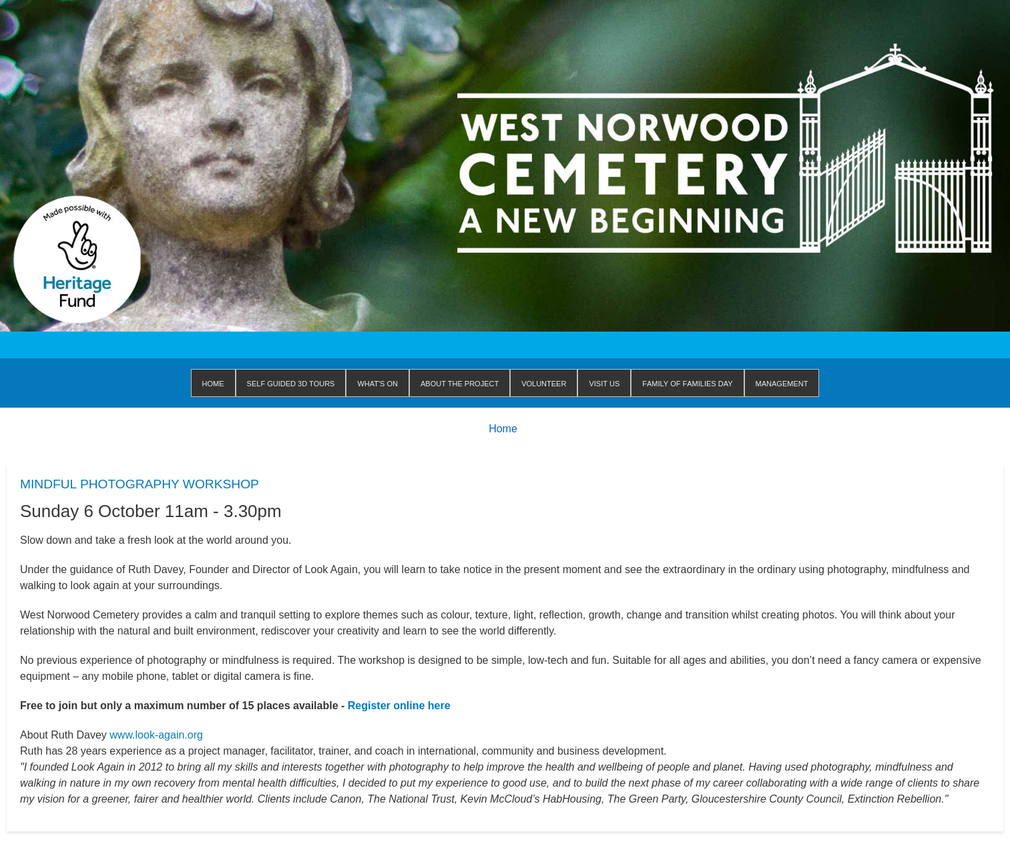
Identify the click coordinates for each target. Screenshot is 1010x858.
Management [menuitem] (782, 382)
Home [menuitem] (213, 382)
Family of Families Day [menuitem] (687, 382)
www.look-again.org (156, 735)
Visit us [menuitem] (604, 382)
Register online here (399, 705)
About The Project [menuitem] (460, 382)
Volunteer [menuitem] (543, 382)
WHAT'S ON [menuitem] (377, 382)
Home (503, 428)
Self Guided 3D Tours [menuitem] (291, 382)
